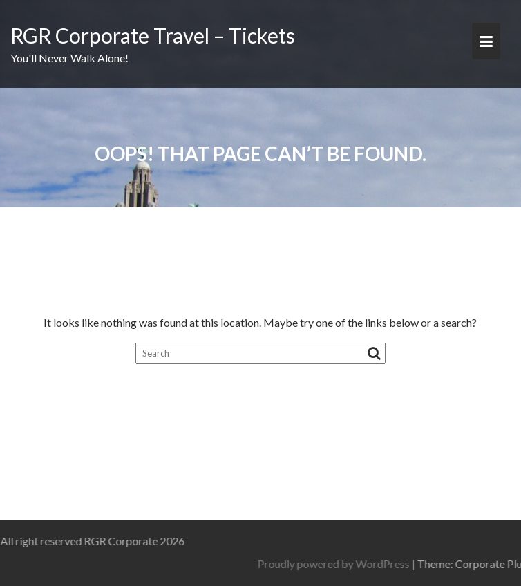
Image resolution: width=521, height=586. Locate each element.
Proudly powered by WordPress (375, 563)
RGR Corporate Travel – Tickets (152, 35)
